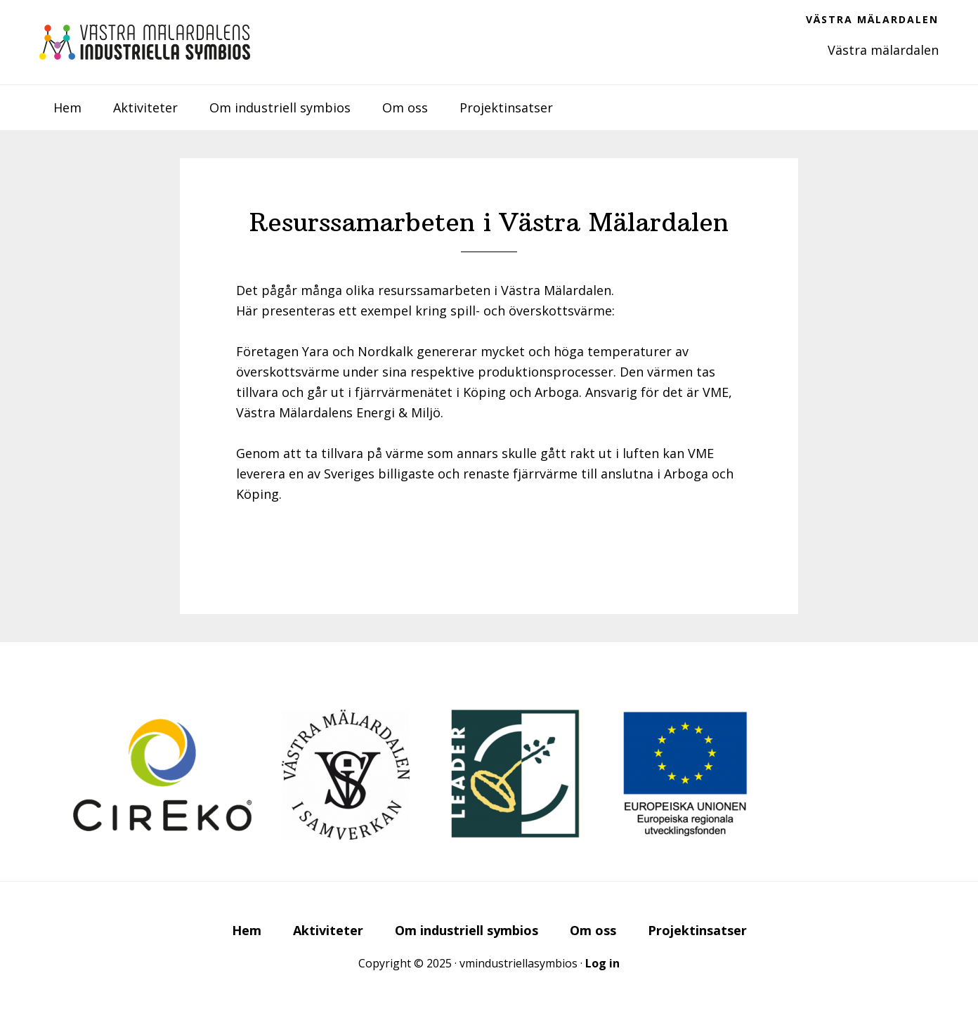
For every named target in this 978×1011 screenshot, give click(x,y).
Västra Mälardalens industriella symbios (144, 42)
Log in (602, 963)
